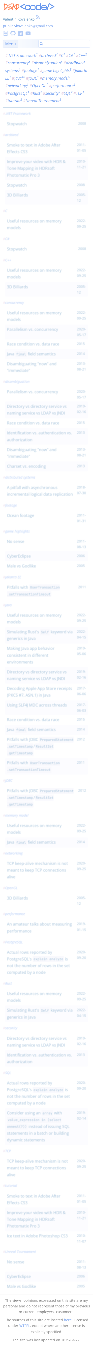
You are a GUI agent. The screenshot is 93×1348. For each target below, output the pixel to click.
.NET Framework (23, 55)
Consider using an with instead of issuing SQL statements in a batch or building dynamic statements (38, 1126)
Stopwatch (17, 123)
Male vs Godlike (21, 566)
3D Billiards (17, 195)
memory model (56, 78)
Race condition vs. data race (33, 344)
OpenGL (40, 85)
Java (19, 78)
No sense (15, 541)
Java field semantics (31, 354)
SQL (68, 93)
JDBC (34, 78)
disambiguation (48, 63)
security (52, 93)
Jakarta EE (13, 577)
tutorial (15, 100)
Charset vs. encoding (26, 466)
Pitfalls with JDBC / (40, 746)
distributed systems (20, 477)
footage (31, 70)
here (68, 1320)
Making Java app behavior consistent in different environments (31, 655)
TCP (80, 93)
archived (49, 55)
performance (63, 85)
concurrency (19, 63)
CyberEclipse (19, 556)
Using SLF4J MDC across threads (37, 705)
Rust (37, 93)
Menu (10, 44)
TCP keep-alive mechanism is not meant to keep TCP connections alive (37, 870)
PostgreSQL (18, 93)
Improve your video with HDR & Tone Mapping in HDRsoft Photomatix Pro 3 (36, 168)
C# (71, 55)
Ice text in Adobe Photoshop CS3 (37, 1236)
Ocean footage (20, 515)
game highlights (56, 70)
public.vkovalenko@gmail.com (28, 26)
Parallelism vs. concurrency (32, 329)
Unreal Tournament (43, 100)
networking (18, 85)
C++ (82, 55)
